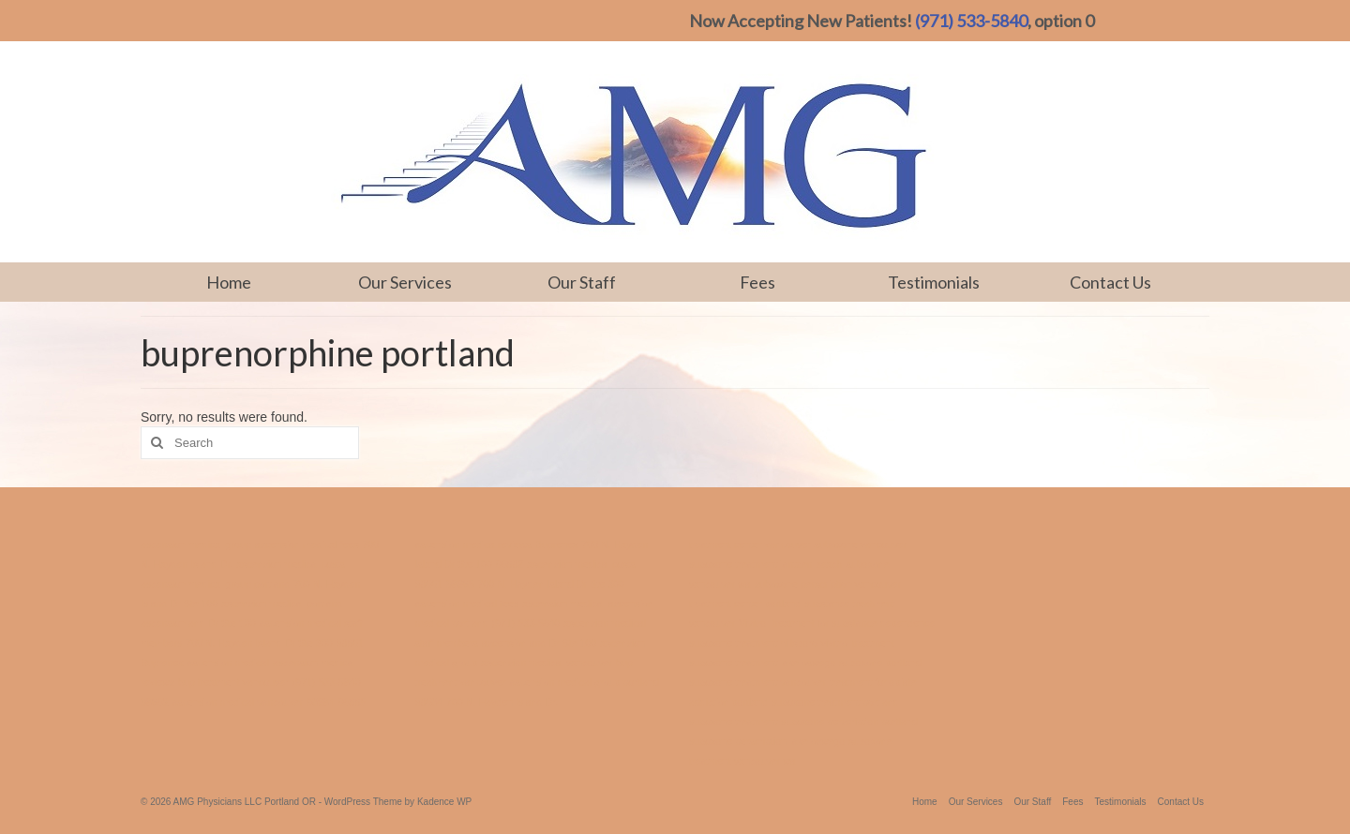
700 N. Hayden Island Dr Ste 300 (259, 642)
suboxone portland (880, 662)
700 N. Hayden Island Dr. (502, 701)
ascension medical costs (290, 564)
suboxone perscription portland (849, 721)
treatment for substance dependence (854, 623)
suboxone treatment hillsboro (753, 642)
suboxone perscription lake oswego (767, 741)
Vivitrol (754, 623)
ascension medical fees (307, 544)
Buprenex (162, 662)
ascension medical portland (281, 603)
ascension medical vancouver (238, 701)
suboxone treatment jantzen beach (766, 564)
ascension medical (229, 662)
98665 (352, 701)
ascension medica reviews (473, 544)
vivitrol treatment (857, 642)
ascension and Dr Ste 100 (198, 623)
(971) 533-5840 (971, 20)
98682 (155, 701)
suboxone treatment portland (835, 701)
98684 (321, 701)
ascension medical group (196, 544)
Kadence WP (444, 802)
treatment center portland (745, 603)
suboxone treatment (733, 721)
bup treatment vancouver (233, 682)
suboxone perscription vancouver (828, 583)
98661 (351, 642)
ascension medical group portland (215, 583)
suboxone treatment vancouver (757, 682)
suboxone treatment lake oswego (762, 662)
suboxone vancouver (861, 544)
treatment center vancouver (750, 544)
